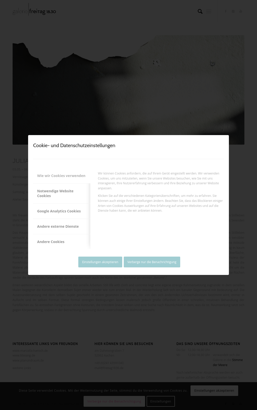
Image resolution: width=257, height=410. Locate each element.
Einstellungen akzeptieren (100, 262)
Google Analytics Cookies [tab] (59, 211)
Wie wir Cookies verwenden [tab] (61, 175)
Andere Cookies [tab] (51, 241)
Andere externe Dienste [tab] (58, 226)
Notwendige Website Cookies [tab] (55, 193)
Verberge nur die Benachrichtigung (151, 262)
